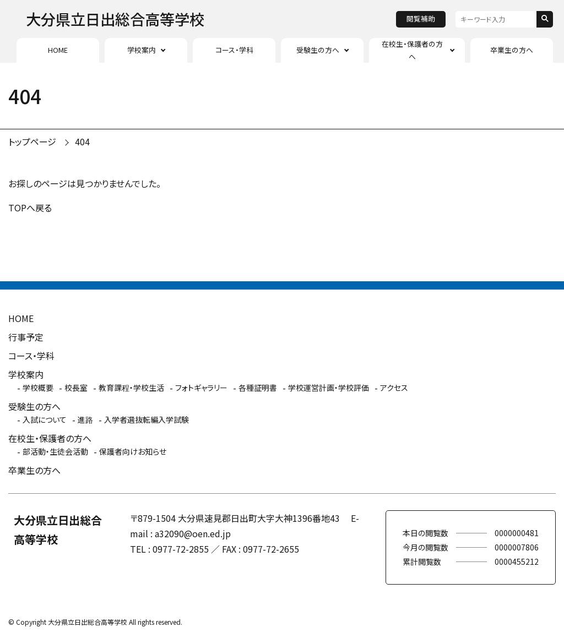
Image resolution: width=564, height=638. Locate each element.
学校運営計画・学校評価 (328, 387)
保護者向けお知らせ (132, 451)
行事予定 (26, 336)
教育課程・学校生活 (131, 387)
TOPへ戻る (30, 207)
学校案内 (141, 50)
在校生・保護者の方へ (412, 50)
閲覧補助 (420, 18)
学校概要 (38, 387)
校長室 (76, 387)
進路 (85, 419)
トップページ (32, 141)
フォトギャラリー (201, 387)
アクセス (394, 387)
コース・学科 (234, 50)
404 (82, 141)
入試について (45, 419)
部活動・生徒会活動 (55, 451)
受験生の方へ (317, 50)
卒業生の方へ (511, 50)
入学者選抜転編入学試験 (146, 419)
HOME (58, 50)
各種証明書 (257, 387)
